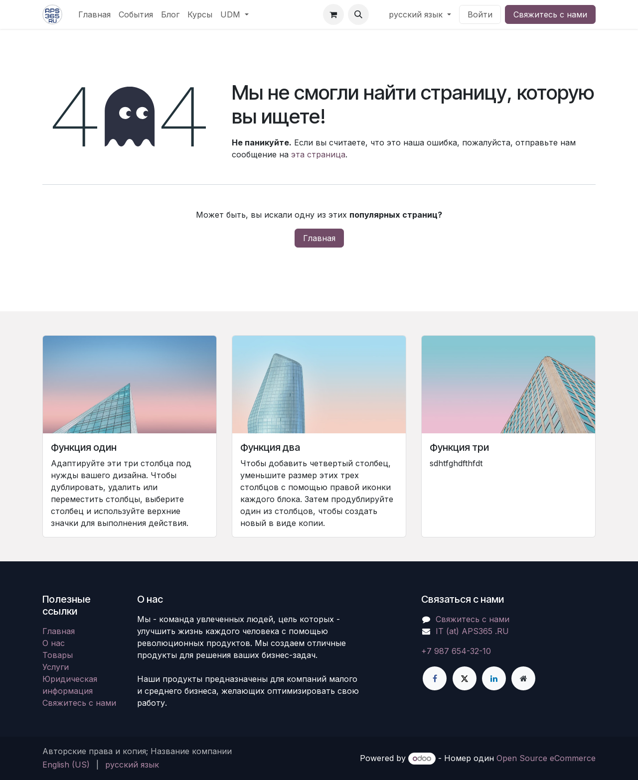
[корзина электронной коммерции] (333, 14)
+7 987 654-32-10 (456, 651)
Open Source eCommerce (546, 758)
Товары (57, 655)
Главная (319, 238)
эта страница (318, 154)
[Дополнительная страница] (523, 678)
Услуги (55, 667)
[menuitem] (94, 14)
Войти (480, 14)
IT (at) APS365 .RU (472, 631)
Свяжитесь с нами (550, 14)
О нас (53, 643)
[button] (358, 14)
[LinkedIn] (494, 678)
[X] (465, 678)
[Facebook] (435, 678)
